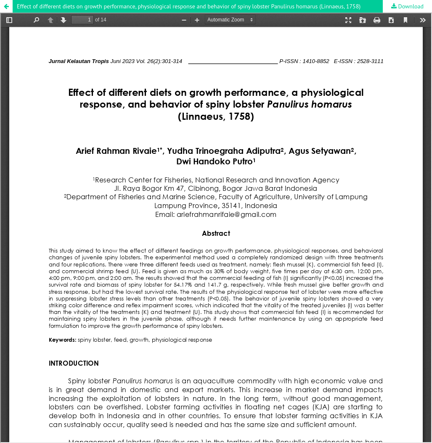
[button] (6, 6)
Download (410, 6)
